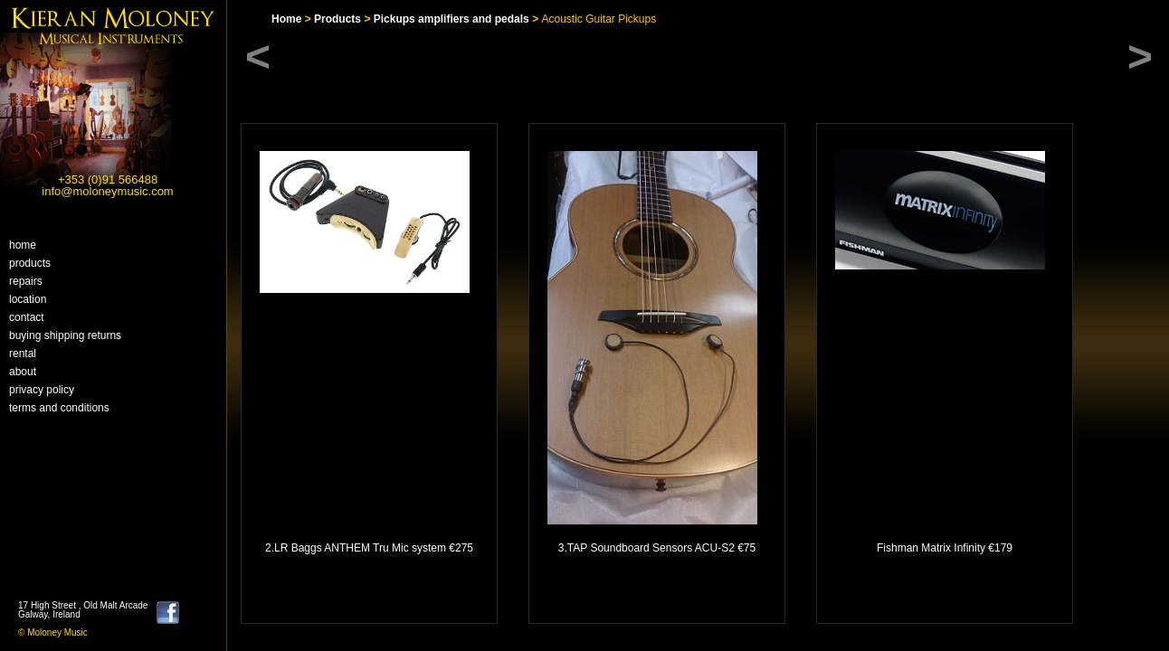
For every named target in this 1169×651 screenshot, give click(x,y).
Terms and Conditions (59, 407)
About (22, 371)
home (22, 245)
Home (286, 19)
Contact (26, 317)
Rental (22, 353)
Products (30, 263)
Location (27, 299)
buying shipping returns (65, 335)
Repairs (26, 281)
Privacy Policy (41, 389)
